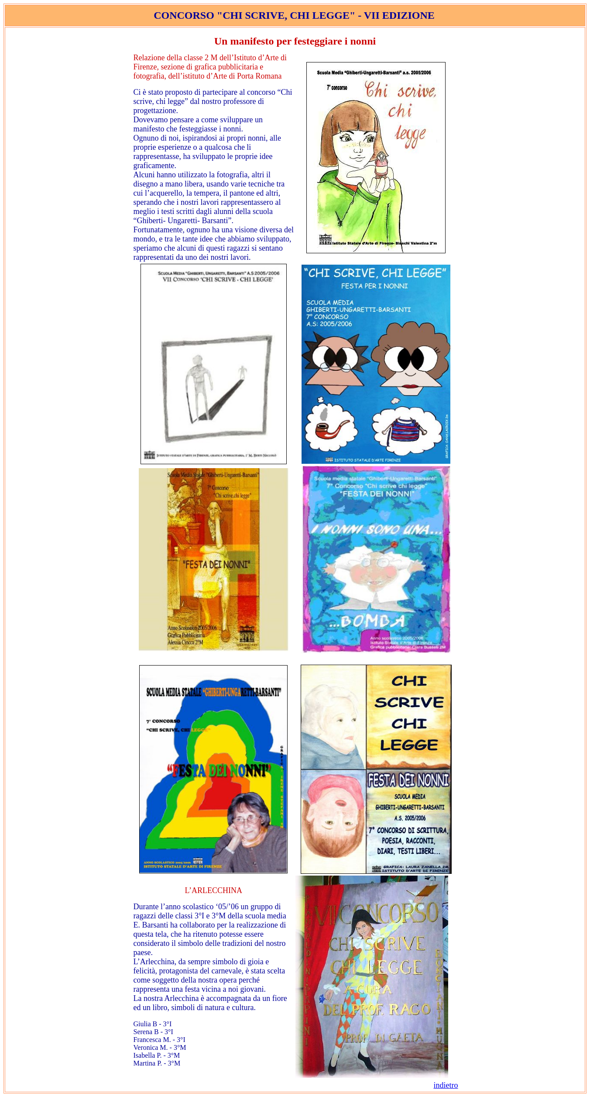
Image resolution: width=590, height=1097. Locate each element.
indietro (446, 1085)
